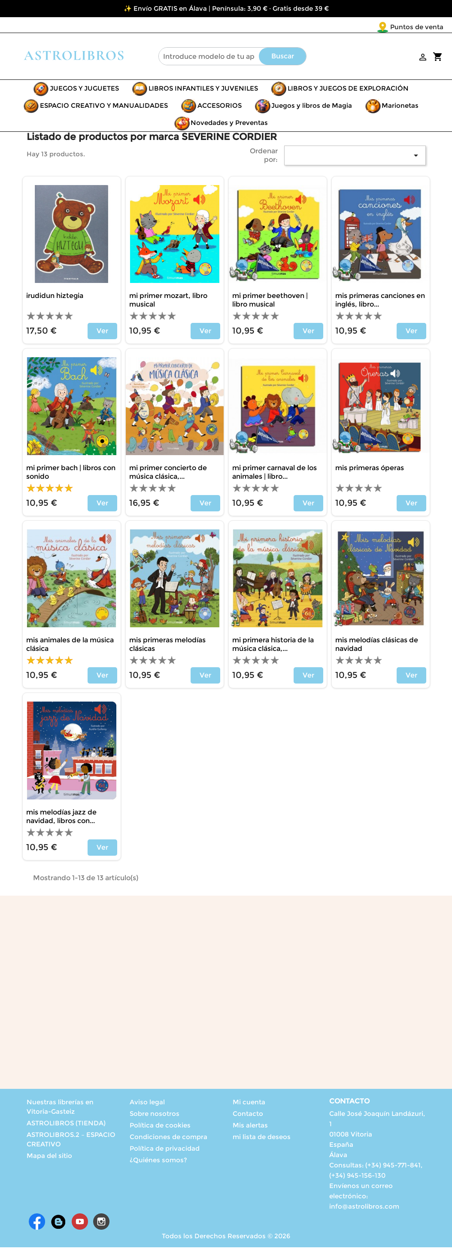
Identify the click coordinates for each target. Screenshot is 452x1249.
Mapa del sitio (49, 1157)
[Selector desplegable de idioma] (425, 27)
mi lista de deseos (262, 1138)
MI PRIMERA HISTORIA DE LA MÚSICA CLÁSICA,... (273, 646)
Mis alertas (250, 1127)
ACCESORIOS (219, 107)
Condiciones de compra (168, 1138)
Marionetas (400, 107)
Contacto (248, 1115)
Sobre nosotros (154, 1115)
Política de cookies (160, 1127)
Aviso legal (147, 1104)
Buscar (282, 58)
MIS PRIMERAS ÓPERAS (369, 469)
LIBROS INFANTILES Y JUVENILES (203, 90)
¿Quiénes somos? (158, 1162)
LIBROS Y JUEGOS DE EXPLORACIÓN (348, 90)
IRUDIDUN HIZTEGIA (54, 297)
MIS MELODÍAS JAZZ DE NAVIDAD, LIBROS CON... (61, 818)
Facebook (37, 1223)
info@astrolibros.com (364, 1208)
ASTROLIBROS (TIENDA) (66, 1125)
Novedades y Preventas (229, 124)
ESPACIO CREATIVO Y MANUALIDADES (104, 107)
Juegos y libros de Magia (311, 107)
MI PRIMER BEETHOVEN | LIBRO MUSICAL (270, 301)
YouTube (80, 1223)
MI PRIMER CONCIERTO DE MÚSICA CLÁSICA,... (168, 473)
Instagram (101, 1223)
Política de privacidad (165, 1150)
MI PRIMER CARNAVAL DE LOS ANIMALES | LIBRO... (274, 473)
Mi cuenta (249, 1104)
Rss (58, 1223)
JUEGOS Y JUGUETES (84, 90)
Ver (102, 332)
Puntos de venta (366, 27)
